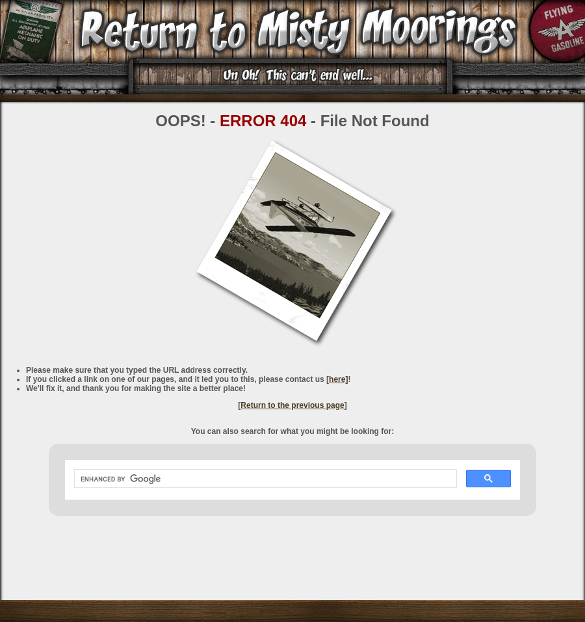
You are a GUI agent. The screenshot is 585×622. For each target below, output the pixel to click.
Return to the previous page (292, 405)
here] (338, 379)
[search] (264, 479)
